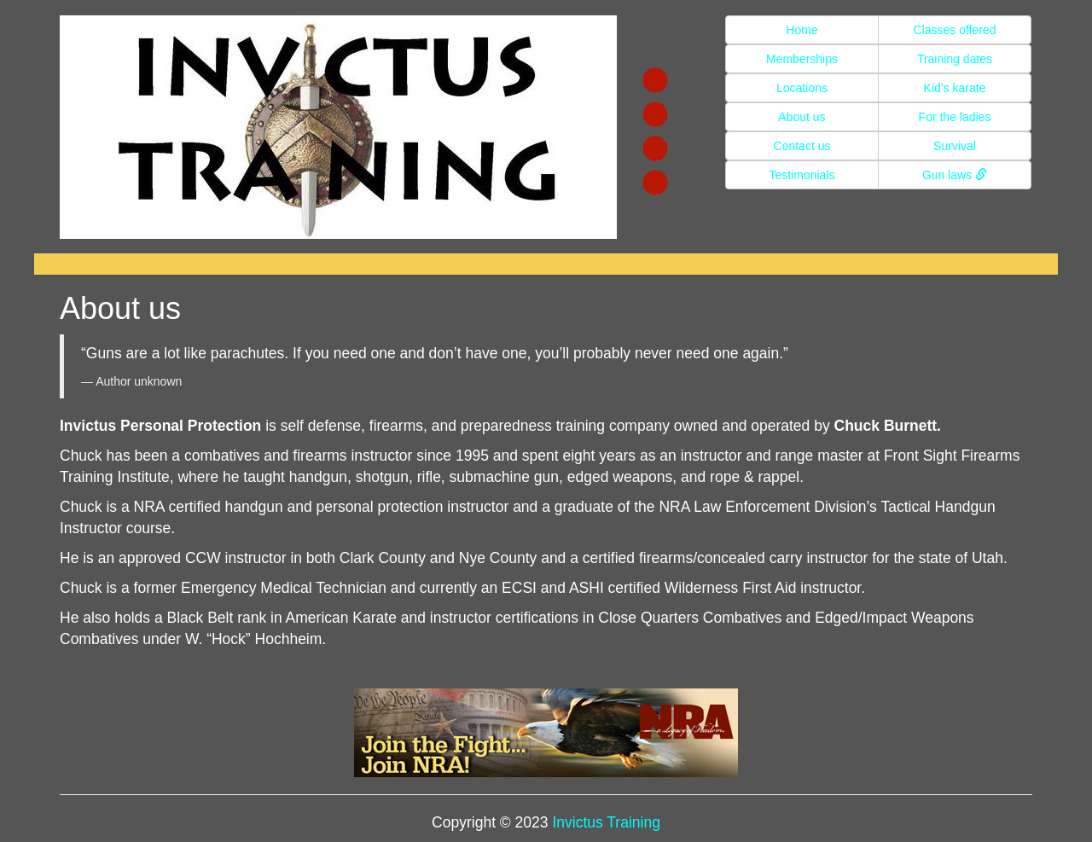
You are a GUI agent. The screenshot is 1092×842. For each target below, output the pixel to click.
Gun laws (954, 175)
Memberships (802, 59)
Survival (954, 146)
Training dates (954, 59)
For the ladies (955, 117)
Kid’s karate (955, 88)
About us (801, 117)
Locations (802, 88)
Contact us (802, 146)
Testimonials (801, 175)
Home (801, 30)
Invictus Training (605, 822)
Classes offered (954, 30)
